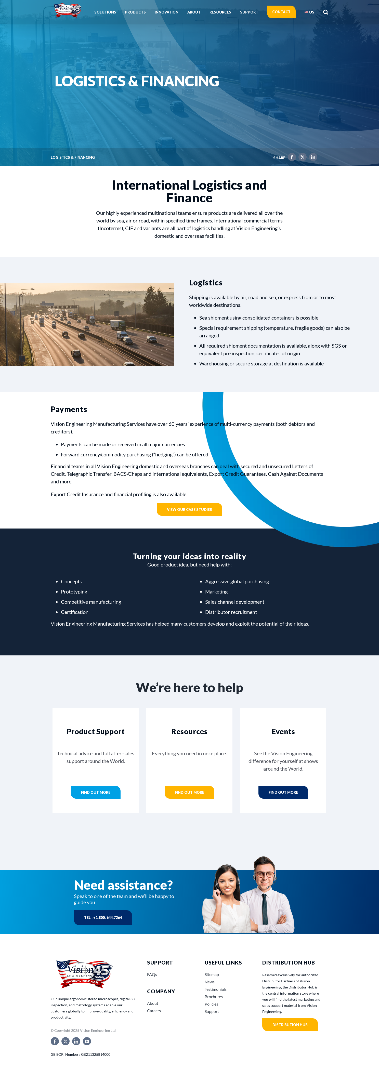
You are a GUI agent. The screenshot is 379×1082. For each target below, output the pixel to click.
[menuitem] (309, 12)
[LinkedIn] (312, 158)
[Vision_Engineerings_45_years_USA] (84, 960)
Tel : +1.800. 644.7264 (103, 917)
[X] (301, 158)
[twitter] (65, 1041)
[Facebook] (290, 158)
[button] (325, 12)
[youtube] (87, 1041)
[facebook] (55, 1041)
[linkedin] (76, 1041)
